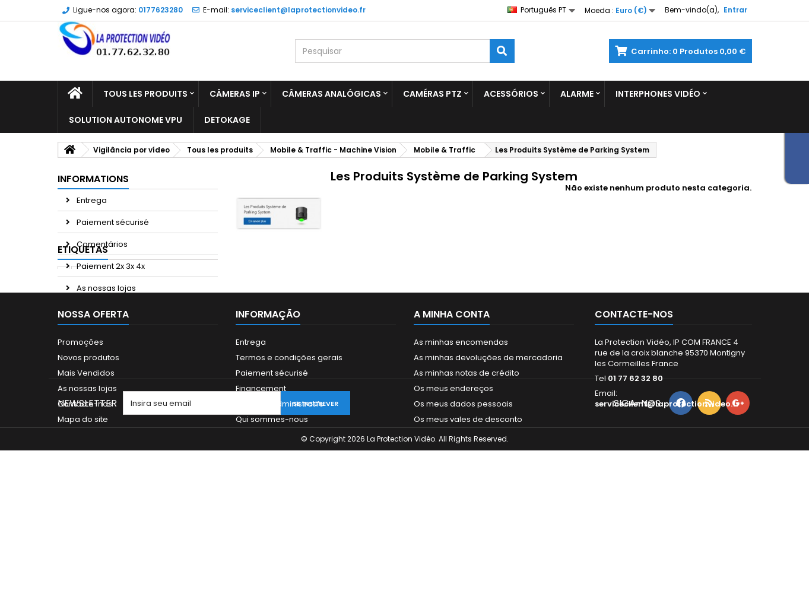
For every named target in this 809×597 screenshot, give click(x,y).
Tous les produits (145, 94)
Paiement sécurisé (112, 222)
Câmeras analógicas (331, 94)
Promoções (80, 417)
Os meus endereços (453, 463)
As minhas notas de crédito (466, 447)
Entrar (735, 10)
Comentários (101, 244)
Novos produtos (88, 432)
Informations (93, 179)
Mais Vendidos (86, 447)
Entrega (91, 200)
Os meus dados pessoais (463, 478)
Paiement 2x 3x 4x (110, 266)
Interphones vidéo (658, 94)
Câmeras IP (235, 94)
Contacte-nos (85, 478)
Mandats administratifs (279, 478)
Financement (261, 463)
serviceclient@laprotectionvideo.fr (667, 478)
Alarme (577, 94)
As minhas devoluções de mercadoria (488, 432)
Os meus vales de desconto (468, 494)
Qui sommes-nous (272, 494)
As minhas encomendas (461, 417)
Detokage (227, 120)
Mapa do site (83, 494)
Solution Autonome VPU (125, 120)
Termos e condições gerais (289, 432)
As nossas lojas (105, 288)
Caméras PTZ (432, 94)
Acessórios (511, 94)
